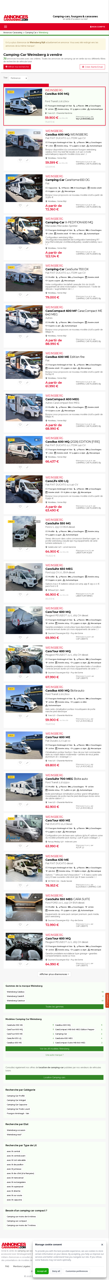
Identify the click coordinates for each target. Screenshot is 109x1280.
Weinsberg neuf (14, 1134)
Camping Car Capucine (17, 1104)
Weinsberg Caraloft (15, 996)
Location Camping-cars (54, 1077)
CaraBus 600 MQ (66, 132)
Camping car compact (17, 1221)
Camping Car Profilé (16, 1096)
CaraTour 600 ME (57, 735)
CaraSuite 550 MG (58, 521)
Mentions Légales (21, 1266)
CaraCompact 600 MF (73, 311)
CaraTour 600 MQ (58, 610)
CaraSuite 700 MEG (66, 777)
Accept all (42, 1271)
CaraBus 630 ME (57, 858)
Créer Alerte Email (92, 67)
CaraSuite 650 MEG (59, 567)
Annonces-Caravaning (12, 32)
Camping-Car (67, 178)
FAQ (7, 1266)
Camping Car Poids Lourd (18, 1109)
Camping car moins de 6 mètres (21, 1216)
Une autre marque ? (55, 1055)
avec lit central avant (16, 1156)
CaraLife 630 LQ (56, 479)
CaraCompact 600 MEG (62, 397)
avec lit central (13, 1151)
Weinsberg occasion (16, 1130)
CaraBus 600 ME (65, 355)
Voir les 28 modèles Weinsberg (54, 1049)
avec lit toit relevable (16, 1160)
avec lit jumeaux (14, 1169)
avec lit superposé (15, 1186)
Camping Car (30, 32)
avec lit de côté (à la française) (20, 1173)
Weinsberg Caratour (16, 1000)
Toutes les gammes (55, 1007)
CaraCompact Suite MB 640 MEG (70, 1042)
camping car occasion (27, 1251)
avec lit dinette (13, 1191)
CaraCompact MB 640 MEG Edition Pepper (74, 1029)
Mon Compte (97, 27)
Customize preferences (77, 1271)
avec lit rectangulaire (16, 1182)
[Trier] (18, 78)
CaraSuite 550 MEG (67, 897)
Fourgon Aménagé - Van (18, 1113)
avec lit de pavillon (15, 1164)
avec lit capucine (14, 1200)
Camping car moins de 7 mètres (21, 1225)
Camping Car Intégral (16, 1100)
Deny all (56, 1271)
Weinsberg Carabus (15, 992)
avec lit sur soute (14, 1195)
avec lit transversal (15, 1178)
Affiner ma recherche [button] (17, 66)
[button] (102, 1244)
